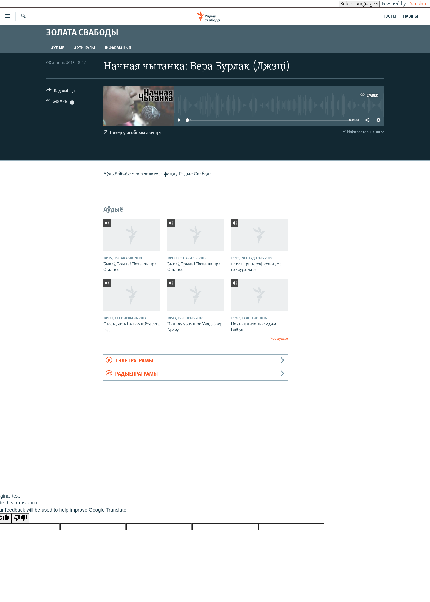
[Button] (60, 91)
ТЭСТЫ (389, 16)
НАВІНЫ (410, 16)
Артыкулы (84, 48)
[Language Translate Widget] (350, 4)
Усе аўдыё (279, 339)
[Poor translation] (20, 518)
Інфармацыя (118, 48)
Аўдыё (57, 48)
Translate (413, 4)
